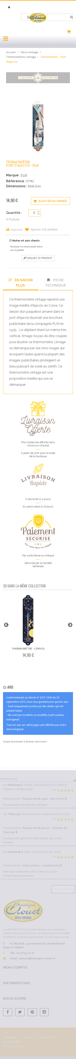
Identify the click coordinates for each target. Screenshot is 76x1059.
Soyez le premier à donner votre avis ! (25, 741)
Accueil (10, 52)
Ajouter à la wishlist (44, 230)
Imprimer (17, 230)
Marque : (13, 175)
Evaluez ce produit (38, 258)
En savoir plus (20, 282)
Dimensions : (16, 186)
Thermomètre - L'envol (28, 648)
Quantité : (14, 213)
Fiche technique (55, 282)
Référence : (16, 181)
